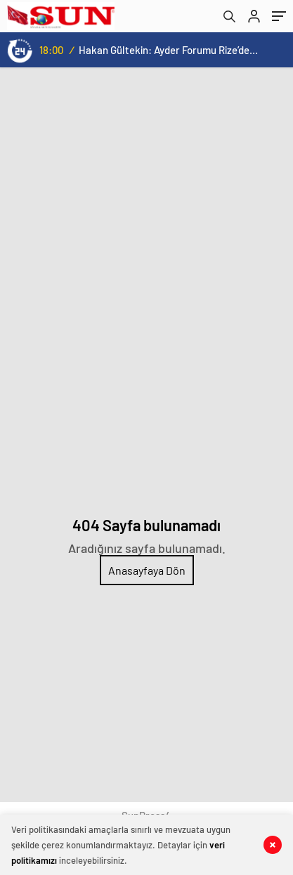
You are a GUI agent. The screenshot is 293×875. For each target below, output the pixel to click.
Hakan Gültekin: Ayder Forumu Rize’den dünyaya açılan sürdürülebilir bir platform (168, 50)
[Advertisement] (146, 220)
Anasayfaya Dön (146, 570)
